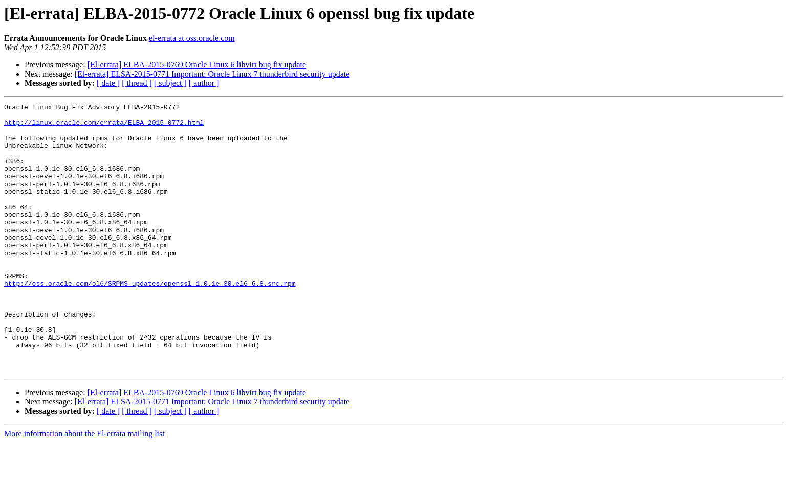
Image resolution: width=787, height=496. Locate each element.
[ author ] (204, 83)
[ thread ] (137, 83)
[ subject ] (170, 83)
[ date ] (108, 83)
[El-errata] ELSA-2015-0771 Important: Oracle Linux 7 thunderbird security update (212, 74)
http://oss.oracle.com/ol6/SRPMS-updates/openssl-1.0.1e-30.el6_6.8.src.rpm (149, 320)
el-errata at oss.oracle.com (192, 38)
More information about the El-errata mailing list (84, 487)
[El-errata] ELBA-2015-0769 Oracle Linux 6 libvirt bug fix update (197, 64)
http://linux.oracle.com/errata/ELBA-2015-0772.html (104, 126)
